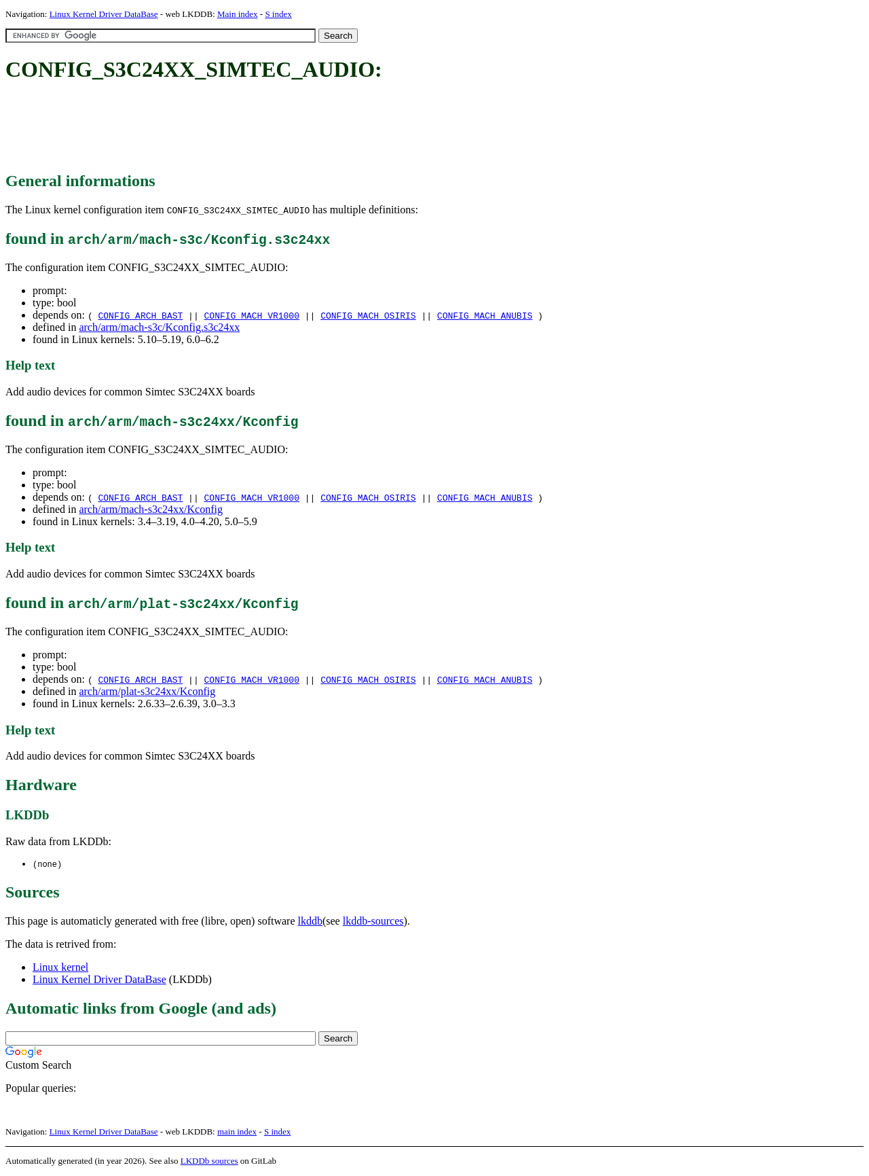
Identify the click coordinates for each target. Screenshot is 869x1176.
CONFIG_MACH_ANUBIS (484, 315)
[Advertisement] (252, 127)
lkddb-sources (373, 921)
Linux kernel (60, 968)
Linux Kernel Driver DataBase (104, 14)
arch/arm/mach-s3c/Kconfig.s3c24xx (159, 327)
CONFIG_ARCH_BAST (140, 315)
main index (237, 1132)
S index (278, 14)
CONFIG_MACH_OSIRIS (367, 315)
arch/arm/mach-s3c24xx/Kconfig (150, 509)
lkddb (310, 921)
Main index (237, 14)
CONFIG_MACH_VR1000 (251, 315)
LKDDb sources (209, 1161)
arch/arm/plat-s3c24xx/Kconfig (147, 691)
